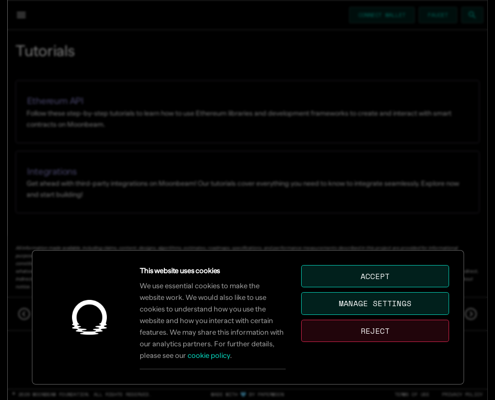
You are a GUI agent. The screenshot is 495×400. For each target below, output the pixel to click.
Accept (375, 276)
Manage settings (375, 304)
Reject (375, 331)
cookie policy (209, 356)
